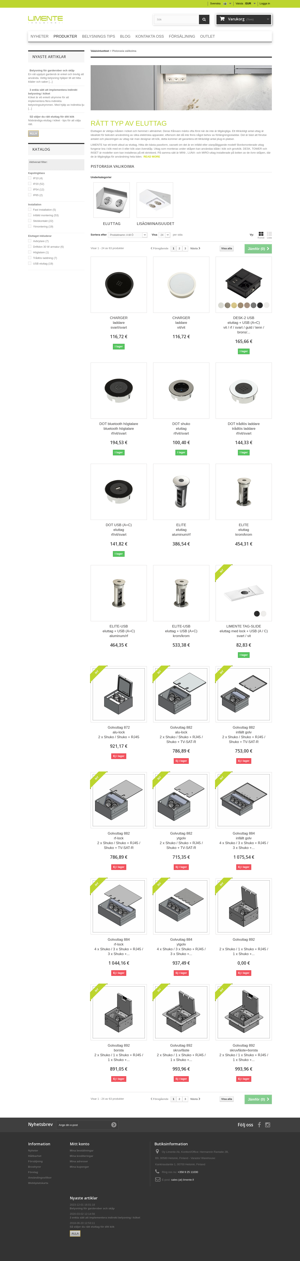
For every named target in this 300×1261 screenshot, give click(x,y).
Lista (269, 235)
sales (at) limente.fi (182, 1179)
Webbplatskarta (38, 1183)
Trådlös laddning (45, 258)
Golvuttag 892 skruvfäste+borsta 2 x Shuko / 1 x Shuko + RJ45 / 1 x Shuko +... (243, 1053)
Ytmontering (43, 226)
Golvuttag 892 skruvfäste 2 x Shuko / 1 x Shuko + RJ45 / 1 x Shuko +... (181, 1053)
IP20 (38, 183)
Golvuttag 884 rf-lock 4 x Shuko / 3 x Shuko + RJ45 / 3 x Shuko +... (118, 947)
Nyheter (33, 1150)
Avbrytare (41, 241)
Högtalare (41, 252)
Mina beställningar (82, 1150)
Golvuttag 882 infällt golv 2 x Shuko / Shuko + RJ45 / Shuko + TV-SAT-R (243, 735)
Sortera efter (99, 234)
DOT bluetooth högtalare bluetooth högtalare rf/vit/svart (118, 428)
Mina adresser (79, 1161)
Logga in (265, 3)
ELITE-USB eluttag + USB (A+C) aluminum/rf (119, 631)
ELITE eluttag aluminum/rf (181, 530)
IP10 (38, 178)
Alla (33, 133)
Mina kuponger (79, 1166)
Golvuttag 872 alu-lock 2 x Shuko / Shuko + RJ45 (118, 732)
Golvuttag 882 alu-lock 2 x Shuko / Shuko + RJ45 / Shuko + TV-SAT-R (181, 735)
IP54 (38, 189)
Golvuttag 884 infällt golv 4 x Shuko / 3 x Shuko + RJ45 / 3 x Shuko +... (243, 840)
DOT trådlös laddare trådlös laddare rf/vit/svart (244, 428)
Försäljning (35, 1161)
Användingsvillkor (40, 1177)
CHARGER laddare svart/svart (119, 322)
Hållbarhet (34, 1156)
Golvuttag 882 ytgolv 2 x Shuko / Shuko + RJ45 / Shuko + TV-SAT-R (181, 840)
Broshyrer (34, 1166)
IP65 (38, 195)
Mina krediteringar (81, 1156)
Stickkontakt (43, 220)
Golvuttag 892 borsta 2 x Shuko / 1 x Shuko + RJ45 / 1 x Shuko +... (118, 1053)
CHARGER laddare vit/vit (181, 322)
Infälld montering (46, 215)
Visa (154, 234)
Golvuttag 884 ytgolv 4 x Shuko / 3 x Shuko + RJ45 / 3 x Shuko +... (181, 947)
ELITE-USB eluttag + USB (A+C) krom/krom (181, 631)
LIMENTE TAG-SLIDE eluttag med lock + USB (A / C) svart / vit (244, 631)
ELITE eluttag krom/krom (243, 530)
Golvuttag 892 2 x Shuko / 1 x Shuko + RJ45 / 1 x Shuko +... (243, 947)
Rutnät (261, 235)
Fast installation (44, 209)
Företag (33, 1172)
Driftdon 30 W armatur (48, 246)
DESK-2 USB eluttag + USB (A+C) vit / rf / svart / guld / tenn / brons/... (243, 325)
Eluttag (111, 223)
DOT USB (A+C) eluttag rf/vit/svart (119, 530)
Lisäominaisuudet (155, 223)
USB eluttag (43, 263)
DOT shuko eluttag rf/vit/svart (181, 428)
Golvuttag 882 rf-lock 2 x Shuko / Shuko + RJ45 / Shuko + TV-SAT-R (118, 840)
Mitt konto (79, 1143)
